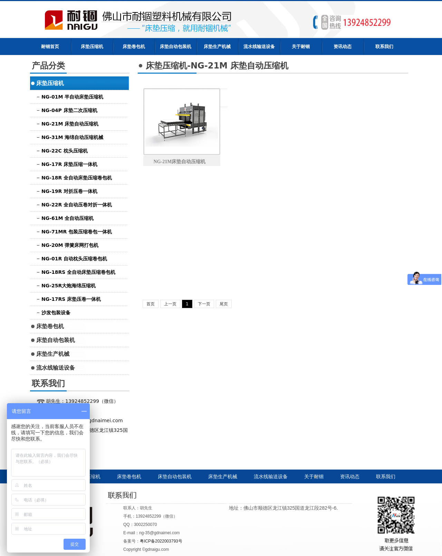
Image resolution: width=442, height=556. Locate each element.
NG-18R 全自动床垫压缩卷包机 (76, 177)
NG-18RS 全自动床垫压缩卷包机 (78, 272)
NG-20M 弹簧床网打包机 (69, 245)
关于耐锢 (301, 46)
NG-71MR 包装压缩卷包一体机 (76, 231)
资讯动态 (343, 46)
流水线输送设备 (259, 46)
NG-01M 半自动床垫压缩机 (72, 97)
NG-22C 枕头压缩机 (64, 151)
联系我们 (384, 46)
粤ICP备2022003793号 (161, 541)
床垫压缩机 (92, 46)
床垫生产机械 (217, 46)
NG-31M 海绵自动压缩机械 (72, 137)
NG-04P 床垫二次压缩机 (69, 110)
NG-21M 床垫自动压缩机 (69, 124)
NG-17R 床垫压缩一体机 (69, 164)
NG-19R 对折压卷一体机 (69, 191)
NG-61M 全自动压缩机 (67, 218)
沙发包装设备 (55, 312)
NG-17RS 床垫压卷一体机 (71, 299)
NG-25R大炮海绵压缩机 (68, 285)
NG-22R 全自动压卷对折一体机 (76, 204)
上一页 (170, 304)
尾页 (224, 304)
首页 (150, 304)
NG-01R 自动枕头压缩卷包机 (74, 258)
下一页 (204, 304)
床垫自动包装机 (175, 46)
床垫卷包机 (134, 46)
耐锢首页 (50, 46)
